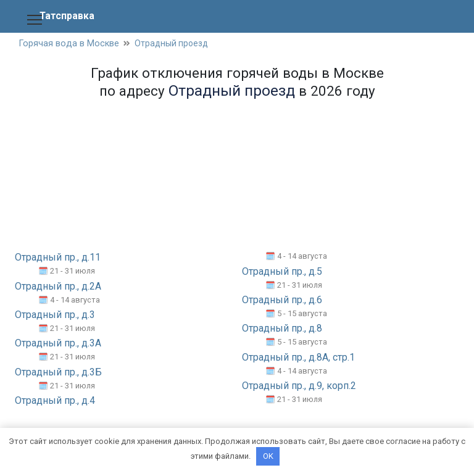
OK (268, 456)
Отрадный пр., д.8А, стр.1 (298, 358)
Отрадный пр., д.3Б (58, 373)
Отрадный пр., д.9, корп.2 (299, 386)
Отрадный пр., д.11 (58, 258)
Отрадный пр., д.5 (282, 272)
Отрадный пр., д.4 (55, 401)
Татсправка (67, 16)
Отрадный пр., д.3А (58, 344)
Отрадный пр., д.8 (282, 329)
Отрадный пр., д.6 (282, 300)
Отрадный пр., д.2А (58, 287)
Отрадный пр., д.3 (55, 315)
